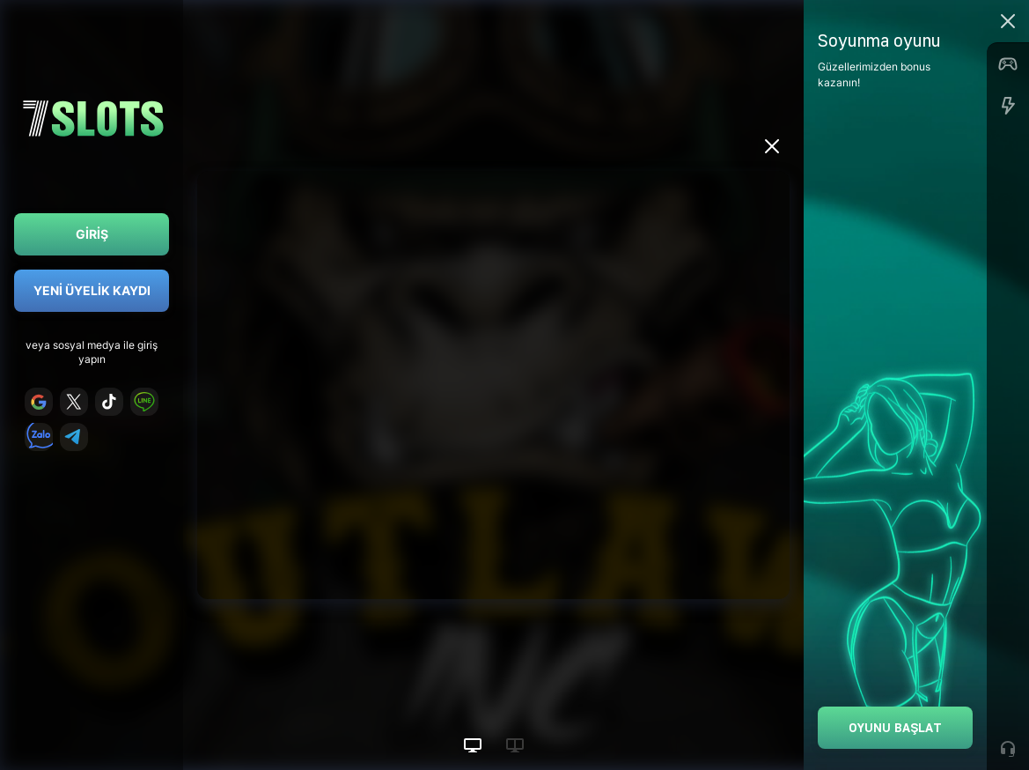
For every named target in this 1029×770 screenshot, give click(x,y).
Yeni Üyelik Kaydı (92, 290)
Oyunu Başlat (895, 727)
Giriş (92, 233)
